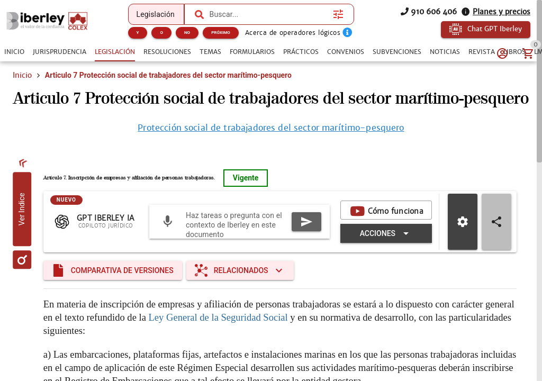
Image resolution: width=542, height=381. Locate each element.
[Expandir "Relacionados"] (240, 292)
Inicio (22, 75)
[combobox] (269, 14)
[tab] (14, 51)
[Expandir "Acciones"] (386, 255)
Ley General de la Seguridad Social (218, 339)
